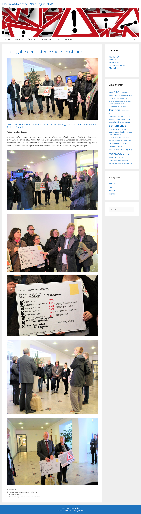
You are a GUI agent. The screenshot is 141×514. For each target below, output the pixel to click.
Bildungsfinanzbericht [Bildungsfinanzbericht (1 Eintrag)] (115, 101)
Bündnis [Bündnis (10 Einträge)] (114, 110)
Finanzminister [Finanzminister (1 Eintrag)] (125, 111)
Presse (112, 190)
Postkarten (33, 492)
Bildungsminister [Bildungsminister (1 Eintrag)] (127, 101)
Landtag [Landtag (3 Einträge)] (118, 122)
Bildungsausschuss (21, 492)
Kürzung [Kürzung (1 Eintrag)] (111, 122)
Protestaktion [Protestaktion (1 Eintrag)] (113, 140)
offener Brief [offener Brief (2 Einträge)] (113, 137)
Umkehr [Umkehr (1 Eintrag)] (130, 144)
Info (16, 490)
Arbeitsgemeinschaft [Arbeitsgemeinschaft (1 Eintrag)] (115, 95)
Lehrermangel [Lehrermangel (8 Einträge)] (118, 125)
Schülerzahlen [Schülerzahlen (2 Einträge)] (114, 144)
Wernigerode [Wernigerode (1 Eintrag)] (113, 163)
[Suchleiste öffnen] (135, 39)
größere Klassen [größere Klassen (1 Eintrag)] (128, 117)
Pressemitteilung (15, 494)
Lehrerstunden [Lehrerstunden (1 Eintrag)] (113, 129)
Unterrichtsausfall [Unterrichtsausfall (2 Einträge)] (115, 146)
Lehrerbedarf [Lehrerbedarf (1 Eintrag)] (126, 122)
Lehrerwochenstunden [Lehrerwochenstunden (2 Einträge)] (117, 132)
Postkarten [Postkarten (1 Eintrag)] (122, 138)
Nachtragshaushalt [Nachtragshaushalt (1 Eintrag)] (123, 135)
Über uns (32, 39)
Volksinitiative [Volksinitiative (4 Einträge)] (116, 157)
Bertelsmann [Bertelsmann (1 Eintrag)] (113, 98)
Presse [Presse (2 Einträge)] (127, 137)
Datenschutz (76, 508)
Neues (7, 39)
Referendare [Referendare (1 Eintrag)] (121, 140)
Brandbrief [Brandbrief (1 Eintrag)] (123, 106)
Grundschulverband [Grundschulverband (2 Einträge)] (116, 116)
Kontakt (69, 39)
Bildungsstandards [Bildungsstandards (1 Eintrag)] (114, 106)
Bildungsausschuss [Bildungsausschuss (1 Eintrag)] (122, 98)
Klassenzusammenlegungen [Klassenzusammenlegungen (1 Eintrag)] (122, 119)
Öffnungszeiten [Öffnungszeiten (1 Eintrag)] (128, 163)
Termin (112, 194)
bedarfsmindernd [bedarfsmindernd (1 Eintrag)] (126, 95)
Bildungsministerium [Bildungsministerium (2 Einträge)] (116, 104)
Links (58, 39)
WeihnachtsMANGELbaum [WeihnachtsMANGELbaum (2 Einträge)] (118, 160)
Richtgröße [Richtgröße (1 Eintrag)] (128, 140)
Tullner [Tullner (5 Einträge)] (123, 143)
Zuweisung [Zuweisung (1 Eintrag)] (120, 163)
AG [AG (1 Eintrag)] (110, 92)
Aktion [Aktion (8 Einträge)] (115, 92)
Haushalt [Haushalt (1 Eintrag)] (111, 119)
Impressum (64, 508)
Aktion (11, 490)
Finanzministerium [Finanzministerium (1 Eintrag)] (114, 114)
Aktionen (19, 39)
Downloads (46, 39)
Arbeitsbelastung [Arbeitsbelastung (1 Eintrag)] (124, 92)
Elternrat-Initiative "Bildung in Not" (27, 4)
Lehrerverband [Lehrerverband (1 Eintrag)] (122, 129)
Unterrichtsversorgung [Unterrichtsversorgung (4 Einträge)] (120, 149)
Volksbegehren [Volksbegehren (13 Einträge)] (120, 153)
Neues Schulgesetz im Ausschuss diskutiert (24, 497)
